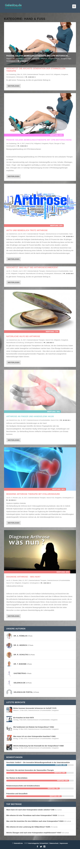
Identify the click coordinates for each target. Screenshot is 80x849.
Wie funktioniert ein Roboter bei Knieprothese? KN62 (33, 727)
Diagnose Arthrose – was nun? (23, 577)
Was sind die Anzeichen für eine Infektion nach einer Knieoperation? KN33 (34, 821)
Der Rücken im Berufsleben (16, 778)
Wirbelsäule (20, 77)
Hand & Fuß (36, 58)
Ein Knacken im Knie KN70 (23, 718)
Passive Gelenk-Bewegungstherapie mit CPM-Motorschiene (39, 140)
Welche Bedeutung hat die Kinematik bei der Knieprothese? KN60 (38, 746)
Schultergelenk (10, 61)
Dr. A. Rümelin (13, 271)
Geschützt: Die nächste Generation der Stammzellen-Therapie (30, 770)
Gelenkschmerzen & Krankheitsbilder (57, 234)
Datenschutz (54, 843)
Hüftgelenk (44, 58)
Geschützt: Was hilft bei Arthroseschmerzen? (32, 267)
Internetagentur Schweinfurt (38, 843)
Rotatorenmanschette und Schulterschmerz (23, 786)
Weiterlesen (13, 86)
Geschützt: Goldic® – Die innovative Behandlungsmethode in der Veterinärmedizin (38, 762)
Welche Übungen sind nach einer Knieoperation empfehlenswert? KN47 (33, 833)
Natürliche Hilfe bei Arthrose (23, 336)
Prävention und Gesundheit (16, 794)
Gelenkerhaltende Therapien (36, 74)
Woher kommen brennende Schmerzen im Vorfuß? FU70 (34, 708)
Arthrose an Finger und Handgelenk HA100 (30, 416)
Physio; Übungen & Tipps (63, 58)
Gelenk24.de (13, 234)
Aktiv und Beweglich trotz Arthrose (27, 230)
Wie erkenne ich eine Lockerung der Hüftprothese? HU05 (28, 827)
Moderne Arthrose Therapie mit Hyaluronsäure (33, 494)
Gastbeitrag (19, 58)
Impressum (64, 843)
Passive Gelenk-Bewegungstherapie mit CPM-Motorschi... (37, 56)
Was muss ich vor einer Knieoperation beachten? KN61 (34, 736)
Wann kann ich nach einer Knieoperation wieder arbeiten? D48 (30, 810)
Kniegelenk (51, 58)
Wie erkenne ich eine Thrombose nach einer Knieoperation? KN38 (31, 815)
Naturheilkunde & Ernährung (34, 236)
